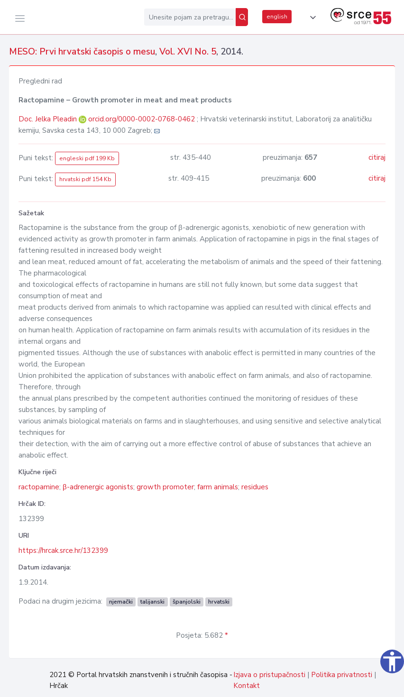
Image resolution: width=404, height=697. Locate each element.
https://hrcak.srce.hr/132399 (63, 550)
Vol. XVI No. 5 (187, 52)
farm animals (217, 487)
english (276, 16)
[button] (311, 17)
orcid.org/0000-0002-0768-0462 (141, 119)
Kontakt (246, 685)
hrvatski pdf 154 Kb (85, 179)
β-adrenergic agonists (98, 487)
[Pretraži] (242, 17)
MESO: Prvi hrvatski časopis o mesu (82, 52)
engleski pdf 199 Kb (87, 158)
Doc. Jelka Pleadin (48, 119)
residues (254, 487)
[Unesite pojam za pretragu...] (190, 17)
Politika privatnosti (341, 674)
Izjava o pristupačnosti (269, 674)
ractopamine (38, 487)
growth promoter (165, 487)
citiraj (377, 157)
